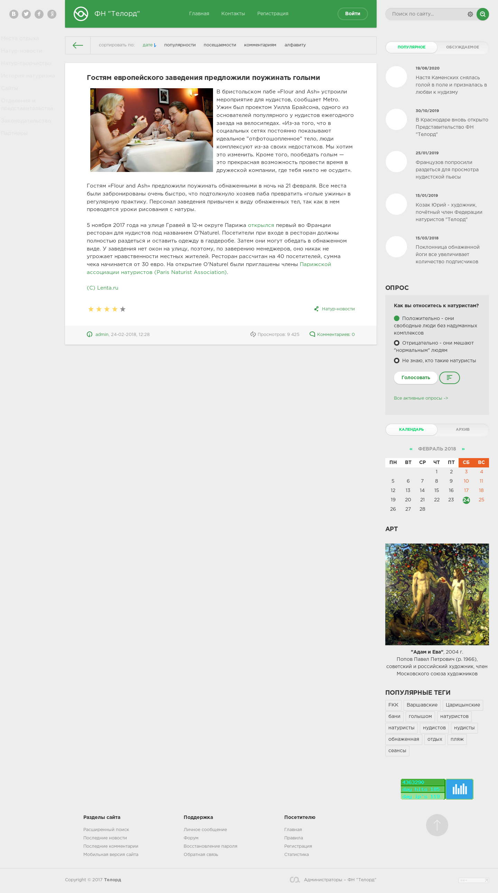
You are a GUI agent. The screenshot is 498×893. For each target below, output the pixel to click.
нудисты (464, 728)
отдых (434, 739)
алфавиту (295, 45)
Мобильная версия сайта (110, 855)
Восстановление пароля (210, 846)
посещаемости (220, 45)
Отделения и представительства (28, 118)
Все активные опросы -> (421, 398)
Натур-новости (23, 55)
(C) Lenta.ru (102, 288)
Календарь (411, 429)
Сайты (12, 100)
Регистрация (272, 14)
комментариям (260, 45)
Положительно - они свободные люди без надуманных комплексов (435, 326)
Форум (191, 838)
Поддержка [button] (198, 817)
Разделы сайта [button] (101, 817)
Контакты (233, 14)
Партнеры (16, 152)
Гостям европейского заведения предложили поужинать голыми (203, 78)
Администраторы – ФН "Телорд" (333, 880)
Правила (293, 838)
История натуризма (28, 85)
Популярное (411, 47)
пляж (457, 739)
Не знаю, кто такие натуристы (438, 361)
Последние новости (105, 838)
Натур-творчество (26, 70)
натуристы (401, 728)
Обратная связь (201, 855)
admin (102, 335)
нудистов (434, 728)
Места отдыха (21, 40)
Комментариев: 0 (332, 335)
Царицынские (463, 705)
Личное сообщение (205, 830)
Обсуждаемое (462, 47)
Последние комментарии (110, 846)
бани (394, 716)
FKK (393, 705)
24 (466, 500)
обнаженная (403, 739)
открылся (261, 225)
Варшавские (422, 705)
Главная (199, 14)
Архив (463, 429)
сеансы (397, 751)
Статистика (296, 855)
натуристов (454, 716)
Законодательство (27, 137)
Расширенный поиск (106, 830)
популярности (180, 45)
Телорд (112, 880)
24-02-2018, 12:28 (130, 335)
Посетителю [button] (299, 817)
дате (148, 45)
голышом (420, 716)
